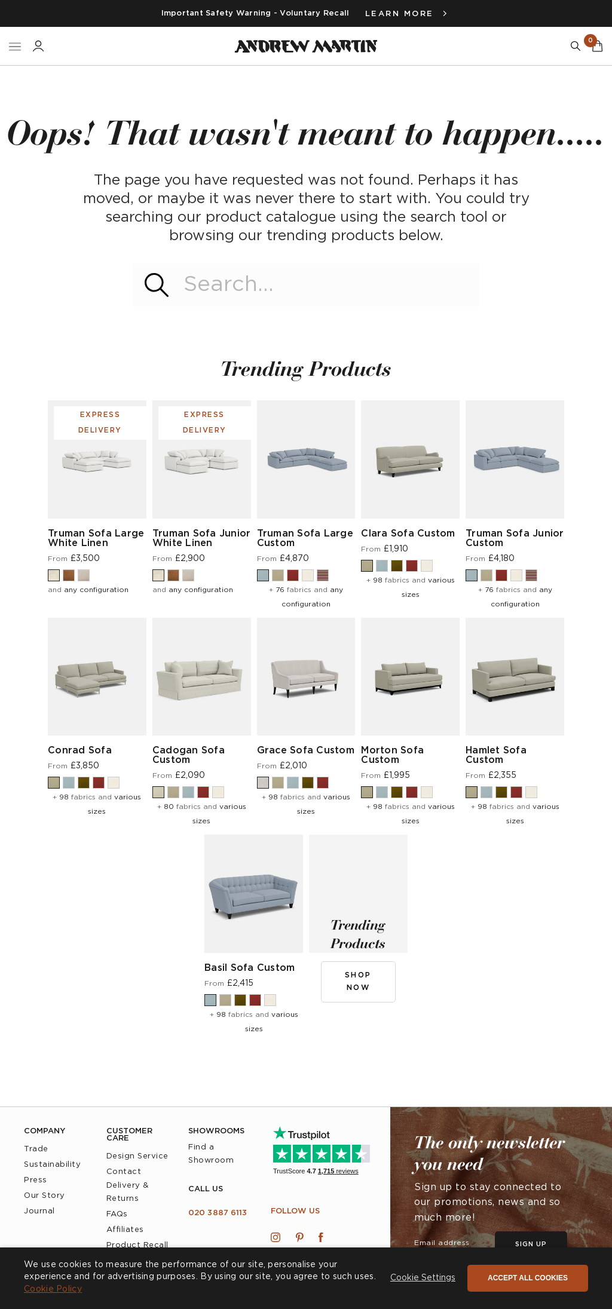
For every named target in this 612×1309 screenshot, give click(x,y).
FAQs (117, 1214)
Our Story (44, 1195)
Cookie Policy (53, 1289)
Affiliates (125, 1230)
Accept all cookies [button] (528, 1278)
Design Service (137, 1156)
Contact (124, 1172)
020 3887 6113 (217, 1213)
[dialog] (306, 1278)
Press (35, 1180)
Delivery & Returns (127, 1192)
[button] (422, 1278)
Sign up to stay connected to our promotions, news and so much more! (487, 1202)
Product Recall (137, 1245)
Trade (36, 1149)
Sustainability (52, 1164)
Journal (39, 1211)
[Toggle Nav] (15, 46)
